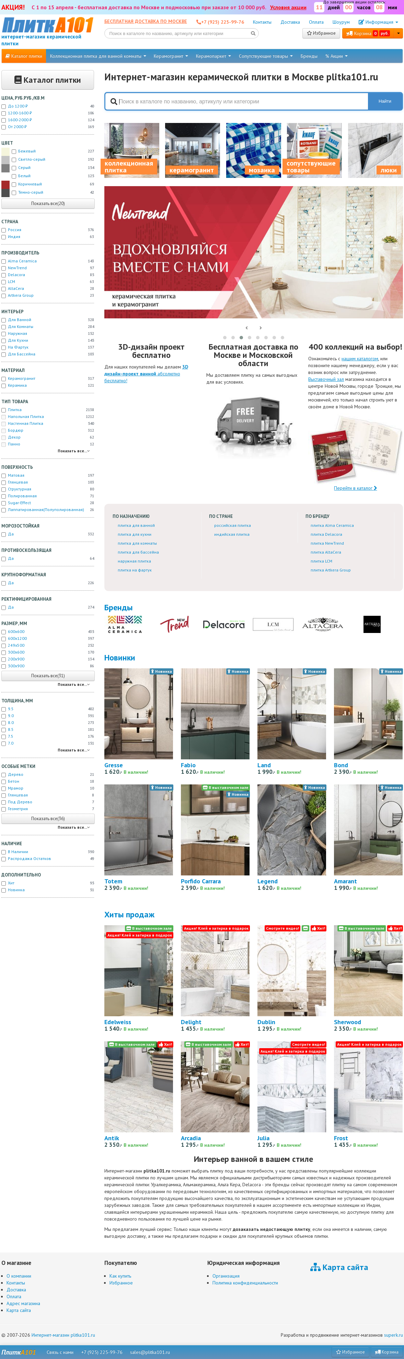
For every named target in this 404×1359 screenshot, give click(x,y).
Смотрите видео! (282, 928)
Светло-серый (47, 160)
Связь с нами (60, 1352)
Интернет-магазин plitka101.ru (63, 1335)
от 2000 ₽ (47, 126)
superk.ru (393, 1335)
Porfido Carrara (201, 881)
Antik (111, 1138)
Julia (263, 1138)
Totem (113, 881)
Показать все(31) (48, 676)
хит (47, 883)
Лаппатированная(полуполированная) (47, 509)
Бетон (47, 781)
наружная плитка (134, 561)
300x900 (47, 665)
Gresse (113, 765)
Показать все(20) (48, 203)
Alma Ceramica (47, 261)
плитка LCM (321, 561)
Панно (47, 444)
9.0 (47, 715)
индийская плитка (232, 534)
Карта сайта (19, 1310)
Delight (191, 1022)
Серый (47, 168)
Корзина (368, 33)
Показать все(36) (48, 819)
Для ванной (47, 319)
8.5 (47, 729)
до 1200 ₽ (47, 106)
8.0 (47, 722)
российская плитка (232, 525)
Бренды (309, 56)
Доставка (290, 22)
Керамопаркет (213, 56)
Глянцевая (47, 482)
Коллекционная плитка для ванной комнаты (98, 56)
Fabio (188, 765)
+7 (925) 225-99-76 (102, 1352)
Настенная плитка (47, 423)
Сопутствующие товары (266, 56)
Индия (47, 236)
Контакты (262, 22)
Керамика (47, 385)
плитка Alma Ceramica (332, 525)
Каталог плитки (23, 56)
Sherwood (347, 1022)
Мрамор (47, 788)
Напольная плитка (47, 416)
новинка (47, 889)
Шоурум (341, 22)
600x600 (47, 631)
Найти (385, 101)
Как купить (120, 1276)
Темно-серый (47, 193)
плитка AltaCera (326, 552)
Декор (47, 437)
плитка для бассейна (138, 552)
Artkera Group (47, 295)
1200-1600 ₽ (47, 113)
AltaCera (47, 288)
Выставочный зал (326, 379)
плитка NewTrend (327, 543)
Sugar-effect (47, 502)
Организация (226, 1276)
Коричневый (47, 185)
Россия (47, 229)
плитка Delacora (326, 534)
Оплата (316, 22)
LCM (47, 281)
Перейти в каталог (355, 452)
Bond (341, 765)
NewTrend (47, 267)
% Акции (336, 56)
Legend (267, 881)
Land (264, 765)
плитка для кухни (134, 534)
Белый (47, 176)
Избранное (321, 33)
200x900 (47, 659)
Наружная (47, 333)
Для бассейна (47, 354)
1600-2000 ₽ (47, 119)
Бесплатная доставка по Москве (145, 21)
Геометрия (47, 808)
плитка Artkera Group (331, 570)
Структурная (47, 489)
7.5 (47, 736)
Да (47, 534)
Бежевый (47, 152)
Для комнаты (47, 326)
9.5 (47, 708)
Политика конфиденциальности (245, 1283)
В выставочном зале (226, 787)
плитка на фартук (135, 570)
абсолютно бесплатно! (146, 374)
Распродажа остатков (47, 858)
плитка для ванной (136, 525)
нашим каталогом (360, 358)
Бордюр (47, 430)
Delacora (47, 274)
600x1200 (47, 638)
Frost (341, 1138)
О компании (19, 1276)
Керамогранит (171, 56)
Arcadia (191, 1138)
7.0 (47, 743)
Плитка (47, 409)
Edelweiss (117, 1022)
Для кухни (47, 340)
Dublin (266, 1022)
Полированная (47, 495)
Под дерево (47, 802)
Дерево (47, 774)
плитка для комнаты (137, 543)
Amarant (345, 881)
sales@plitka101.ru (150, 1352)
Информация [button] (378, 22)
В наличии (47, 851)
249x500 (47, 645)
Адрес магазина (23, 1303)
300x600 (47, 652)
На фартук (47, 347)
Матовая (47, 475)
